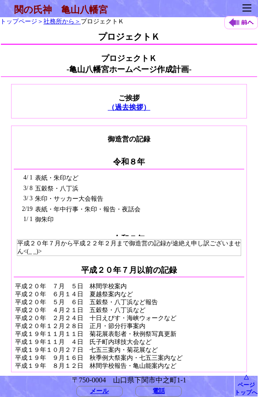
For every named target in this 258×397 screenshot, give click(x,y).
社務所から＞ (62, 21)
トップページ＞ (21, 21)
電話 (158, 390)
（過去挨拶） (129, 107)
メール (99, 390)
